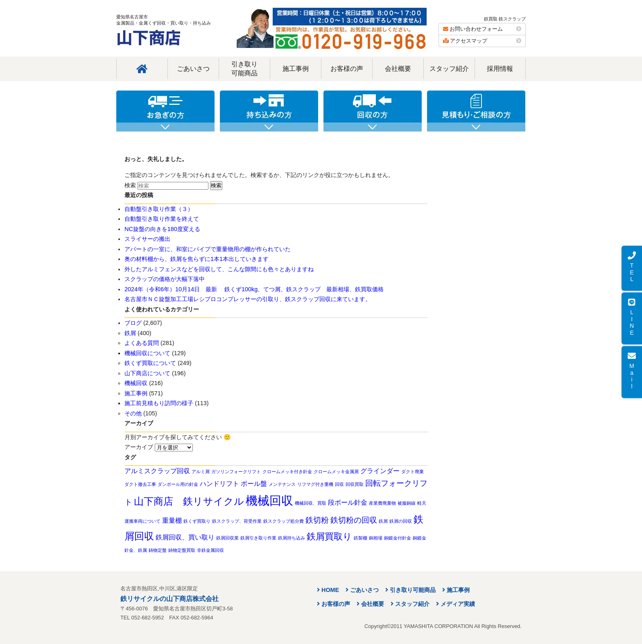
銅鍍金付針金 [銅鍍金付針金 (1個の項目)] (397, 537)
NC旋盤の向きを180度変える (162, 229)
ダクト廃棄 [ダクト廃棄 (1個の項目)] (412, 471)
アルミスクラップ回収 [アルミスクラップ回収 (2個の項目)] (157, 470)
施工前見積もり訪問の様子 (158, 403)
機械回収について (147, 353)
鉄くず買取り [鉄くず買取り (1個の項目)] (196, 521)
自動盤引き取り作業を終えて (161, 218)
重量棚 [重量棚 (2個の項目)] (172, 520)
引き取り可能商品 (244, 69)
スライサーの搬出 (147, 239)
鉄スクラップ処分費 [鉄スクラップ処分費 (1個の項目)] (283, 521)
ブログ (133, 323)
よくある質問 (141, 343)
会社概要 (398, 68)
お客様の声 (346, 68)
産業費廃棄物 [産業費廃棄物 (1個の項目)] (382, 503)
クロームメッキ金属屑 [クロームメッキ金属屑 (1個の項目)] (336, 471)
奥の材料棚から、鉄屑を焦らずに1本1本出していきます (196, 259)
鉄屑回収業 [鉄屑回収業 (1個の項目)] (227, 537)
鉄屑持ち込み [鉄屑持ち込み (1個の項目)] (291, 537)
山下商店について (147, 373)
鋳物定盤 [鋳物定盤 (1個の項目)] (158, 550)
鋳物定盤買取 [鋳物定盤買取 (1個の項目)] (181, 550)
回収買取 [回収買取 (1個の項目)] (355, 484)
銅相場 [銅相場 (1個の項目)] (375, 537)
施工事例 (296, 68)
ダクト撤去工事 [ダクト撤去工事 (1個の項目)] (140, 484)
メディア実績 (458, 604)
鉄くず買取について (150, 363)
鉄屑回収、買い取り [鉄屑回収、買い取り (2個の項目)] (185, 537)
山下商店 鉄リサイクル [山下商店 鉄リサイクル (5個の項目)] (189, 501)
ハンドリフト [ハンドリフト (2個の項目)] (219, 483)
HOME (330, 590)
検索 (130, 185)
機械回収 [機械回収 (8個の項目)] (269, 500)
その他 (133, 413)
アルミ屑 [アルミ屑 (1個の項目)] (201, 471)
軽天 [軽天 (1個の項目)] (421, 503)
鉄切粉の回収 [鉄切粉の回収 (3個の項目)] (353, 520)
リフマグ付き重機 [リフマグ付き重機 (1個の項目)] (315, 484)
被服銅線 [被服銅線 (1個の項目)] (407, 503)
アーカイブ (138, 447)
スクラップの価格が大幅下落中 (164, 279)
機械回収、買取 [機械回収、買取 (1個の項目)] (310, 503)
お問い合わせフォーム (482, 29)
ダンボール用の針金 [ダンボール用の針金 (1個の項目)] (178, 484)
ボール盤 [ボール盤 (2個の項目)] (254, 483)
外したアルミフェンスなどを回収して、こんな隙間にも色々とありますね (219, 269)
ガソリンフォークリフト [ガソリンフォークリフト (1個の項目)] (236, 471)
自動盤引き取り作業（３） (158, 209)
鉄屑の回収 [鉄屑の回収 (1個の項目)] (400, 521)
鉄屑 (130, 333)
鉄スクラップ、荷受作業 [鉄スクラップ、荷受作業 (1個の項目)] (237, 521)
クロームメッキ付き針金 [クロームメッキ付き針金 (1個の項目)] (287, 471)
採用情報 (500, 68)
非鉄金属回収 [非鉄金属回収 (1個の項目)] (210, 550)
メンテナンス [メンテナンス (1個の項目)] (282, 484)
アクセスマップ (482, 41)
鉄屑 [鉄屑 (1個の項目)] (383, 521)
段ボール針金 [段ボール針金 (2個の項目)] (347, 502)
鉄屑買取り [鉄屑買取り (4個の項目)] (329, 536)
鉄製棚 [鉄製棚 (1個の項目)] (360, 537)
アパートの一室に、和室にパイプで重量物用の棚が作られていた (207, 249)
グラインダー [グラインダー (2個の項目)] (380, 470)
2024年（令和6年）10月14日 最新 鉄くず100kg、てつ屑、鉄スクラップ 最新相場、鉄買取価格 (254, 289)
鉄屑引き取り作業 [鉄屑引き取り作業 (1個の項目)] (258, 537)
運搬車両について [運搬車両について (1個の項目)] (142, 521)
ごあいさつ (193, 68)
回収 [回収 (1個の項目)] (339, 484)
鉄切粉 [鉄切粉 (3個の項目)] (317, 520)
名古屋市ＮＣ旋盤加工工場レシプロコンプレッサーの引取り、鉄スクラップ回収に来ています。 (247, 299)
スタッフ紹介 (449, 68)
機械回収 (135, 383)
